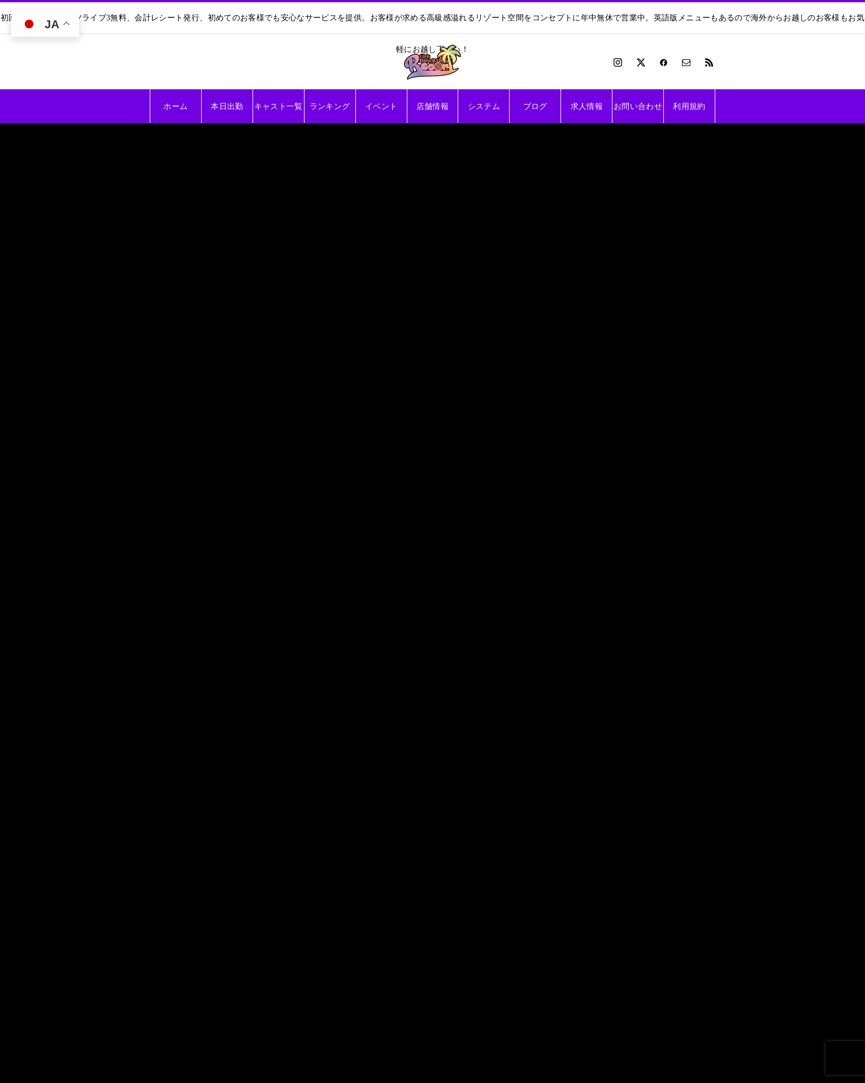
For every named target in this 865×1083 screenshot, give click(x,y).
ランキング (330, 106)
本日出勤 (227, 106)
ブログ (535, 106)
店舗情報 (432, 106)
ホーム (175, 106)
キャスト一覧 (278, 106)
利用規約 (689, 106)
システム (484, 106)
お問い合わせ (638, 106)
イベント (381, 106)
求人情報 (587, 106)
